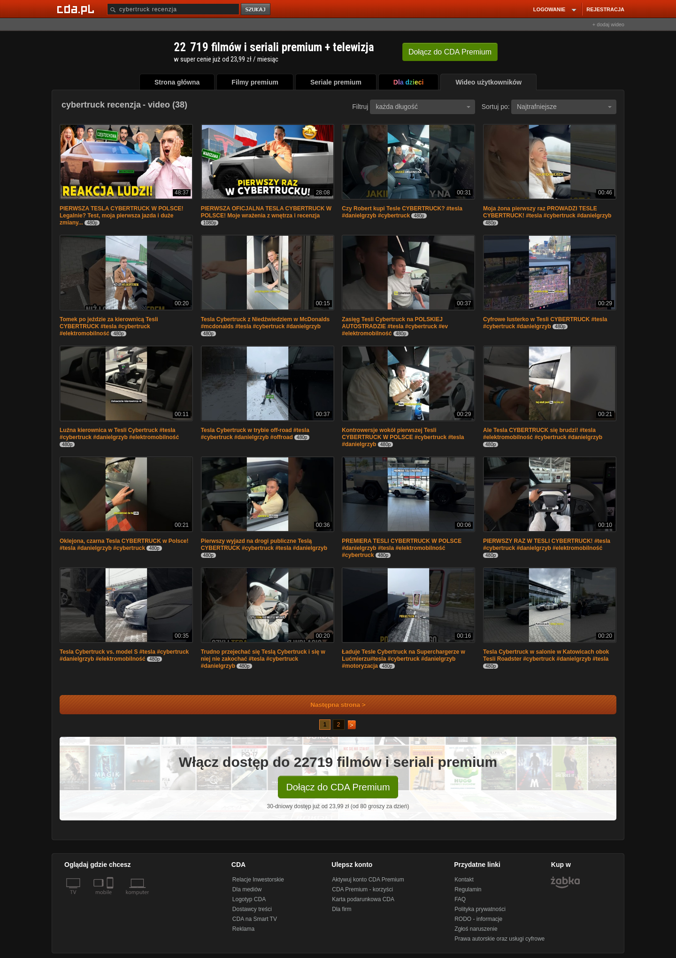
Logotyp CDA (249, 899)
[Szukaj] (173, 9)
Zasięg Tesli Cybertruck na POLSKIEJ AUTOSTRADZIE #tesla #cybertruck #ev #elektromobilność (395, 326)
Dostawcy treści (252, 909)
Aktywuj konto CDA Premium (368, 879)
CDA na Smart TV (254, 919)
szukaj (256, 9)
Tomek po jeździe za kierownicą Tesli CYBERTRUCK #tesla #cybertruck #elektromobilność (109, 326)
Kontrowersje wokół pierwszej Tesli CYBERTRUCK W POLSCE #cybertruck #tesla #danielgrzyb (403, 437)
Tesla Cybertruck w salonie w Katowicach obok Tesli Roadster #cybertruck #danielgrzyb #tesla (546, 655)
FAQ (460, 899)
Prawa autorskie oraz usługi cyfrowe (499, 938)
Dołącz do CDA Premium (338, 787)
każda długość (423, 106)
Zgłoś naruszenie (475, 929)
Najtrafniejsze (564, 106)
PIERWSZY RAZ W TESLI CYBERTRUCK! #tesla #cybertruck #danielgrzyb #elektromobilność (546, 544)
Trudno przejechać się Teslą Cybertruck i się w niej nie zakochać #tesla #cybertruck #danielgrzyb (263, 659)
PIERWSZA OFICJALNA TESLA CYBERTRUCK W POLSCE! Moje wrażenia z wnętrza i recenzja (266, 212)
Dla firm (341, 909)
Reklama (243, 929)
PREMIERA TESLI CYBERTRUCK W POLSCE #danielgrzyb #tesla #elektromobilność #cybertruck (401, 548)
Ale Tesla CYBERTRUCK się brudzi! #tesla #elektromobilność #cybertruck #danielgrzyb (542, 433)
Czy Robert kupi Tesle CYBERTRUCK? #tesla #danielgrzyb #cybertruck (402, 212)
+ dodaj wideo (608, 24)
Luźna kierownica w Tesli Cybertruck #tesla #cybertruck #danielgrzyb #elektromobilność (119, 433)
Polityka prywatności (480, 909)
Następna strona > (331, 704)
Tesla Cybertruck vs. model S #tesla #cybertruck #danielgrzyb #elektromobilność (124, 655)
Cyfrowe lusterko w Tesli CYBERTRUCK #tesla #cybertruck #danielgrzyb (545, 323)
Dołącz (450, 52)
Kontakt (464, 879)
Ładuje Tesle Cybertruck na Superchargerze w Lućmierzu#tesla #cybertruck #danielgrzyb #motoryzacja (403, 659)
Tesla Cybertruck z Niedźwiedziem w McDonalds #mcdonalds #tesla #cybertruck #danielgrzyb (265, 323)
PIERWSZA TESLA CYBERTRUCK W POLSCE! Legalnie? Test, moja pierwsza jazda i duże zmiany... (122, 215)
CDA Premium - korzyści (362, 889)
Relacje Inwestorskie (258, 879)
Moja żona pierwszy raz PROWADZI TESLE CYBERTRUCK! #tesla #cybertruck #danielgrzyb (547, 212)
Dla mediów (247, 889)
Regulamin (467, 889)
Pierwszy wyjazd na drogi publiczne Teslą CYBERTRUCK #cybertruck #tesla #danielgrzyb (264, 544)
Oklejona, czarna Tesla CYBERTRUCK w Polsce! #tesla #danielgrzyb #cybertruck (124, 544)
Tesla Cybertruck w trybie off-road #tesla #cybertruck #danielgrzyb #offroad (255, 433)
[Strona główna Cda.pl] (77, 9)
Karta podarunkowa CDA (363, 899)
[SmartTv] (111, 898)
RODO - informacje (478, 919)
